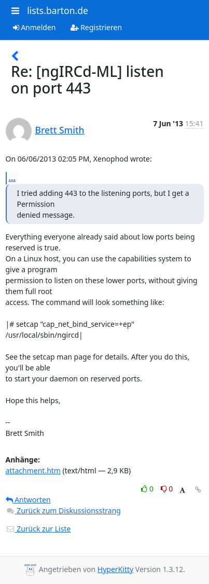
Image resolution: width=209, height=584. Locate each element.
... (12, 177)
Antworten (28, 500)
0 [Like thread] (148, 489)
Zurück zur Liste (38, 529)
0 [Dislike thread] (167, 489)
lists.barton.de (57, 10)
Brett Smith (60, 130)
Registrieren (96, 27)
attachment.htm (33, 470)
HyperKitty (115, 569)
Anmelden (34, 27)
